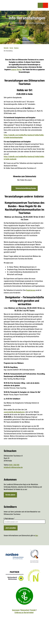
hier (36, 535)
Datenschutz (25, 610)
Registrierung (30, 290)
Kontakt (33, 610)
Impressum (16, 610)
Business (16, 48)
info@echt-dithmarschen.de (13, 467)
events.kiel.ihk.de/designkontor (14, 412)
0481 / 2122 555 (14, 465)
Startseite (6, 48)
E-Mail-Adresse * (9, 519)
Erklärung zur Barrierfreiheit (24, 612)
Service (11, 48)
